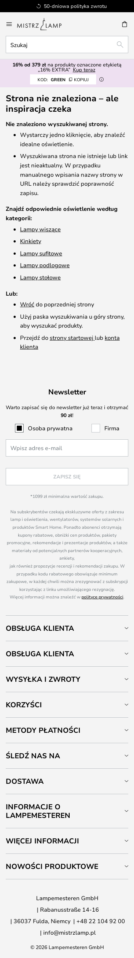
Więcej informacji (42, 841)
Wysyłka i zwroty (43, 679)
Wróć (27, 304)
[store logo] (43, 24)
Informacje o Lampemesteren (38, 811)
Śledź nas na (33, 755)
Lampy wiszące (40, 229)
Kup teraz (84, 69)
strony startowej (72, 337)
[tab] (67, 628)
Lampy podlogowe (45, 265)
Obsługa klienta (40, 628)
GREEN (63, 79)
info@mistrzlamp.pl (69, 932)
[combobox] (67, 44)
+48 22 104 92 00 (100, 921)
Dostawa (25, 781)
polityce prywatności (102, 597)
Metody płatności (43, 730)
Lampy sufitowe (41, 253)
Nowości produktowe (52, 866)
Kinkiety (30, 241)
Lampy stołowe (40, 277)
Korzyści (24, 704)
